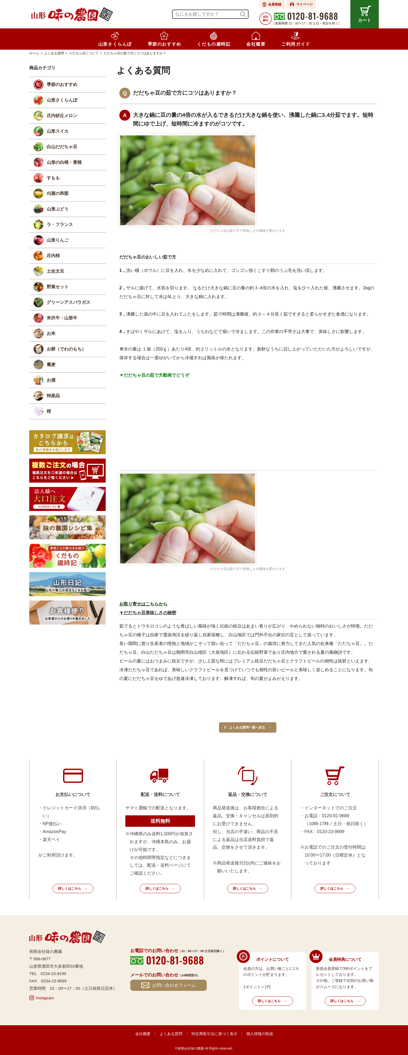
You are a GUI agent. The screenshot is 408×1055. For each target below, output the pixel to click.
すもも (53, 178)
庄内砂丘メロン (62, 115)
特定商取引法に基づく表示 (214, 1034)
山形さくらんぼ (62, 100)
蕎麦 (51, 364)
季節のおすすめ (62, 84)
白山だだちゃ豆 (62, 146)
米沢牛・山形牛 (62, 318)
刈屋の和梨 (58, 193)
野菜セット (58, 286)
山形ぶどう (58, 209)
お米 (51, 333)
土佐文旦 (55, 271)
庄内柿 (53, 255)
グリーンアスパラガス (68, 302)
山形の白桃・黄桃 (64, 162)
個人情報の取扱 (259, 1034)
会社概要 (142, 1034)
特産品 (53, 395)
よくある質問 (170, 1034)
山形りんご (58, 240)
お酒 (51, 380)
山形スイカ (58, 131)
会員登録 (274, 4)
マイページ (304, 4)
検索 (243, 14)
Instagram (45, 997)
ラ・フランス (60, 224)
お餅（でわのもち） (66, 349)
